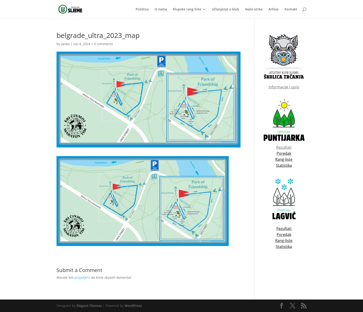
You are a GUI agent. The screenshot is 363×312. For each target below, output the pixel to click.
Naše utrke (254, 9)
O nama (161, 9)
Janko (65, 44)
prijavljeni (82, 277)
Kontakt (291, 9)
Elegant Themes (89, 305)
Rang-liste (283, 240)
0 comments (103, 44)
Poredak (284, 234)
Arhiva (274, 9)
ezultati (285, 228)
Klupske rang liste (187, 9)
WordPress (133, 305)
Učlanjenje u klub (225, 9)
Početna (142, 9)
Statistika (284, 246)
